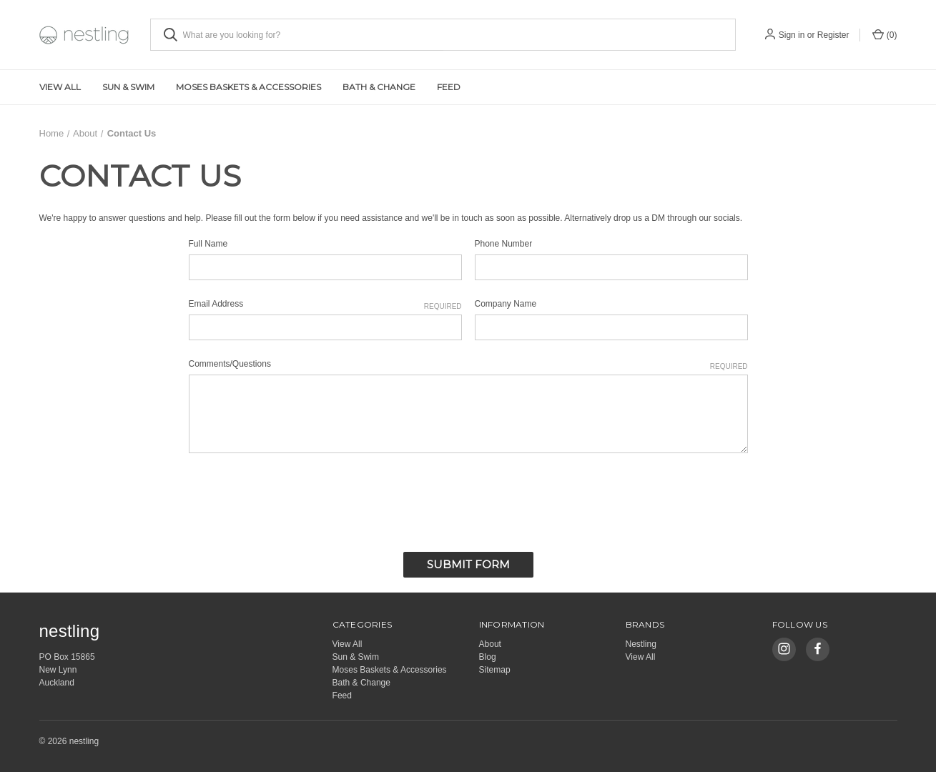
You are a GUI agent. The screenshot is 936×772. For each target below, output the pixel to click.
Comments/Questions (468, 364)
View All (60, 86)
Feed (448, 86)
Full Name (208, 244)
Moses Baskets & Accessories (248, 86)
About (490, 643)
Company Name (506, 304)
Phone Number (504, 244)
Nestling (641, 643)
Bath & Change (379, 86)
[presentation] (297, 498)
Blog (487, 655)
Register (833, 35)
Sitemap (495, 668)
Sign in (792, 35)
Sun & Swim (128, 86)
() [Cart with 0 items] (884, 34)
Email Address (325, 304)
